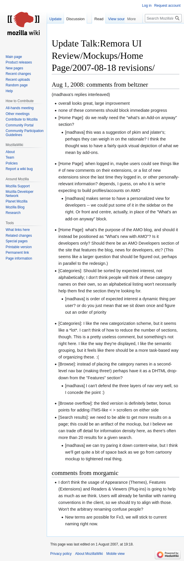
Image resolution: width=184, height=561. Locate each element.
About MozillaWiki (89, 554)
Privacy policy (61, 554)
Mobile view (115, 554)
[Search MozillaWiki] (163, 30)
